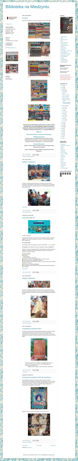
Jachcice (62, 155)
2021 (62, 125)
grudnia (63, 90)
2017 (62, 131)
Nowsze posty (25, 445)
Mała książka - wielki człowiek (66, 50)
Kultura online (63, 48)
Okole (62, 161)
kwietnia (64, 115)
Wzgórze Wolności (64, 168)
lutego (63, 118)
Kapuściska (63, 156)
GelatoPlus (39, 454)
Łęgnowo (62, 159)
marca (63, 116)
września (64, 107)
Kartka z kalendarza (64, 45)
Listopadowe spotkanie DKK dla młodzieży (36, 377)
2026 (62, 85)
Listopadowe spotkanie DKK (31, 329)
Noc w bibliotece (64, 52)
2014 (62, 136)
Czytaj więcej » (25, 207)
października (64, 105)
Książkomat (63, 46)
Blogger (53, 454)
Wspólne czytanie (64, 60)
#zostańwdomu (64, 36)
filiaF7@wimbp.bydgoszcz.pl (11, 47)
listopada (64, 91)
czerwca (64, 111)
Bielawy (62, 146)
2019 (62, 128)
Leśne (62, 158)
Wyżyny (62, 166)
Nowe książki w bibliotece (30, 156)
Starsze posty (53, 445)
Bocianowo (63, 149)
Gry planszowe (64, 43)
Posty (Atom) (29, 447)
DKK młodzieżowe (29, 442)
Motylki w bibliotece (28, 278)
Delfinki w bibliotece (28, 162)
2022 (62, 123)
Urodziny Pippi (63, 59)
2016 (62, 133)
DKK (26, 371)
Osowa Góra (63, 162)
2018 (62, 130)
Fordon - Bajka (64, 152)
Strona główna (39, 445)
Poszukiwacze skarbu (65, 55)
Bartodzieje (63, 144)
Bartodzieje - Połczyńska (65, 145)
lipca (63, 110)
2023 (62, 122)
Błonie (62, 148)
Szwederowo (63, 163)
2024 (62, 88)
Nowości (25, 18)
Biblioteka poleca (64, 39)
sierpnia (63, 108)
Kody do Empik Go (28, 218)
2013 (62, 138)
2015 (62, 134)
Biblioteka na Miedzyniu (27, 6)
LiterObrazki (63, 49)
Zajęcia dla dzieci (28, 212)
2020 (62, 126)
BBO (62, 38)
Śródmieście (63, 165)
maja (63, 113)
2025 (62, 87)
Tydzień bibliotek (64, 56)
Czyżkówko (63, 151)
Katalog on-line (9, 24)
